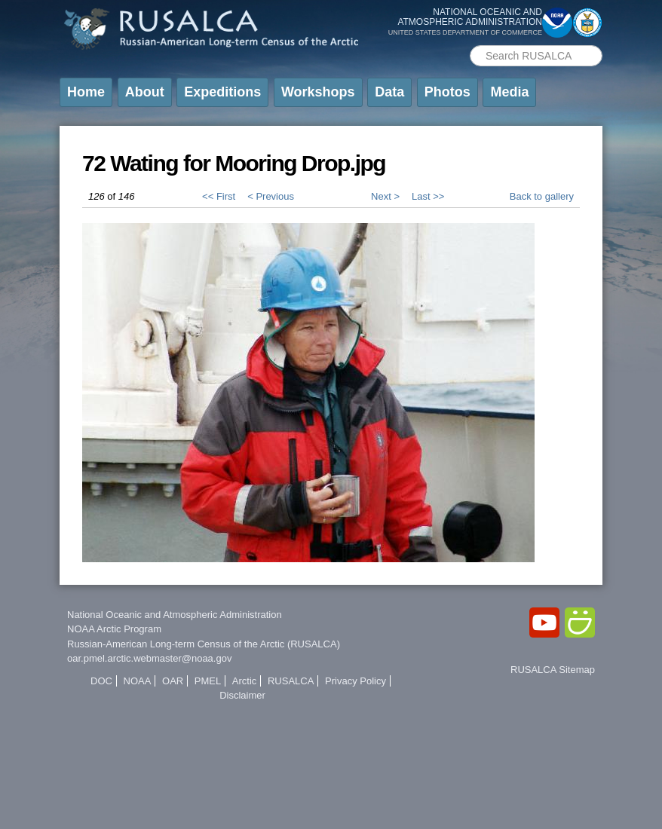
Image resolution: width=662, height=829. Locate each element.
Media (509, 91)
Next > (385, 196)
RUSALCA (291, 681)
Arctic (244, 681)
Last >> (428, 196)
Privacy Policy (355, 681)
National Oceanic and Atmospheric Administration (174, 614)
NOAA (138, 681)
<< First (218, 196)
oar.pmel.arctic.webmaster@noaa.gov (149, 658)
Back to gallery (542, 196)
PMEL (208, 681)
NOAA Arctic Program (114, 629)
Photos (447, 91)
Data (389, 91)
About (144, 91)
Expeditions (222, 91)
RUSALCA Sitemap (552, 669)
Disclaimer (242, 695)
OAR (172, 681)
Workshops (318, 91)
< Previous (270, 196)
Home (86, 91)
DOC (101, 681)
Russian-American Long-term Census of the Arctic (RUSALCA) (203, 644)
